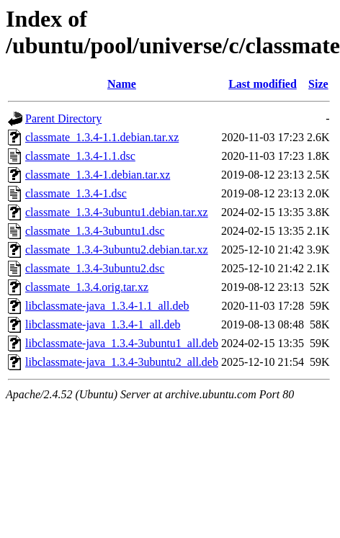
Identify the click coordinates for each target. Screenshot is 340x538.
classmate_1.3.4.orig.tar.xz (86, 287)
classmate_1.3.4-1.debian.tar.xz (97, 175)
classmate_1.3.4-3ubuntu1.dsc (94, 231)
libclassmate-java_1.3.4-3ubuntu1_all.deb (121, 343)
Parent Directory (63, 118)
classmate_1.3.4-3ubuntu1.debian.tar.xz (116, 212)
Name (121, 84)
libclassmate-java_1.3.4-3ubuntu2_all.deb (121, 362)
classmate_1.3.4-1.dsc (76, 193)
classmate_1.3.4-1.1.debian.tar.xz (102, 137)
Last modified (262, 84)
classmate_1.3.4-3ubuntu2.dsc (94, 268)
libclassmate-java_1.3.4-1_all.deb (102, 324)
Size (318, 84)
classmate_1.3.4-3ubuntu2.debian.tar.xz (116, 249)
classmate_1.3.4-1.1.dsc (80, 156)
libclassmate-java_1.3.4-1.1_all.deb (107, 306)
